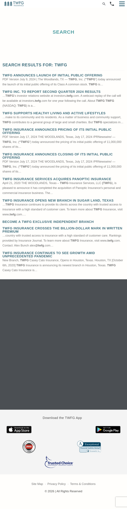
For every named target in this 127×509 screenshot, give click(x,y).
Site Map (37, 484)
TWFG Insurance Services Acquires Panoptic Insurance (56, 179)
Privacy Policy (56, 484)
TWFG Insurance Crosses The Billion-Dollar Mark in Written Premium (62, 229)
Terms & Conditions (83, 484)
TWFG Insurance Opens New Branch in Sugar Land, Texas (58, 200)
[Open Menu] (122, 4)
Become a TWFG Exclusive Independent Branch (48, 222)
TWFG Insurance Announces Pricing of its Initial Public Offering (56, 131)
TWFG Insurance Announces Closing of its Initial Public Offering (57, 155)
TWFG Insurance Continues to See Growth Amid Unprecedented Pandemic (48, 254)
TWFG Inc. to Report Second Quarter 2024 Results (51, 91)
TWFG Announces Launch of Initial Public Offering (52, 75)
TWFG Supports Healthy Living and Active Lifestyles (54, 113)
